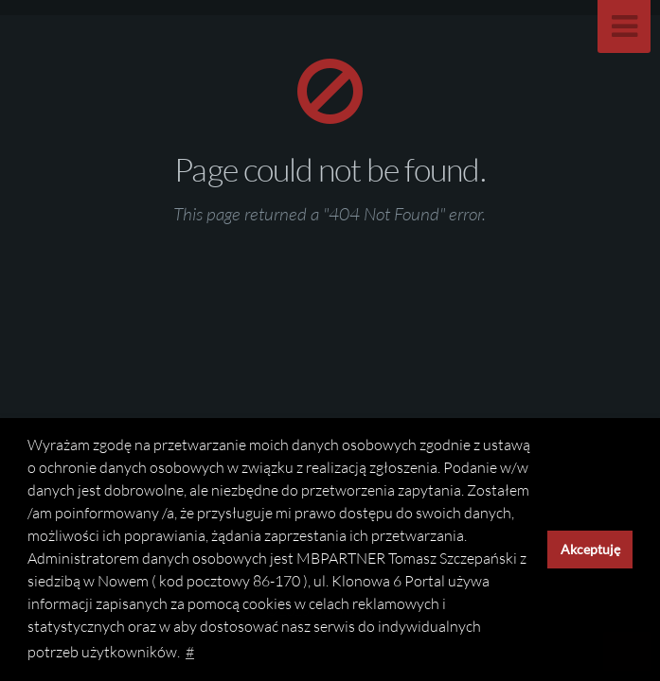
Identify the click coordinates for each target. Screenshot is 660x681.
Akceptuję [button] (590, 549)
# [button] (190, 651)
